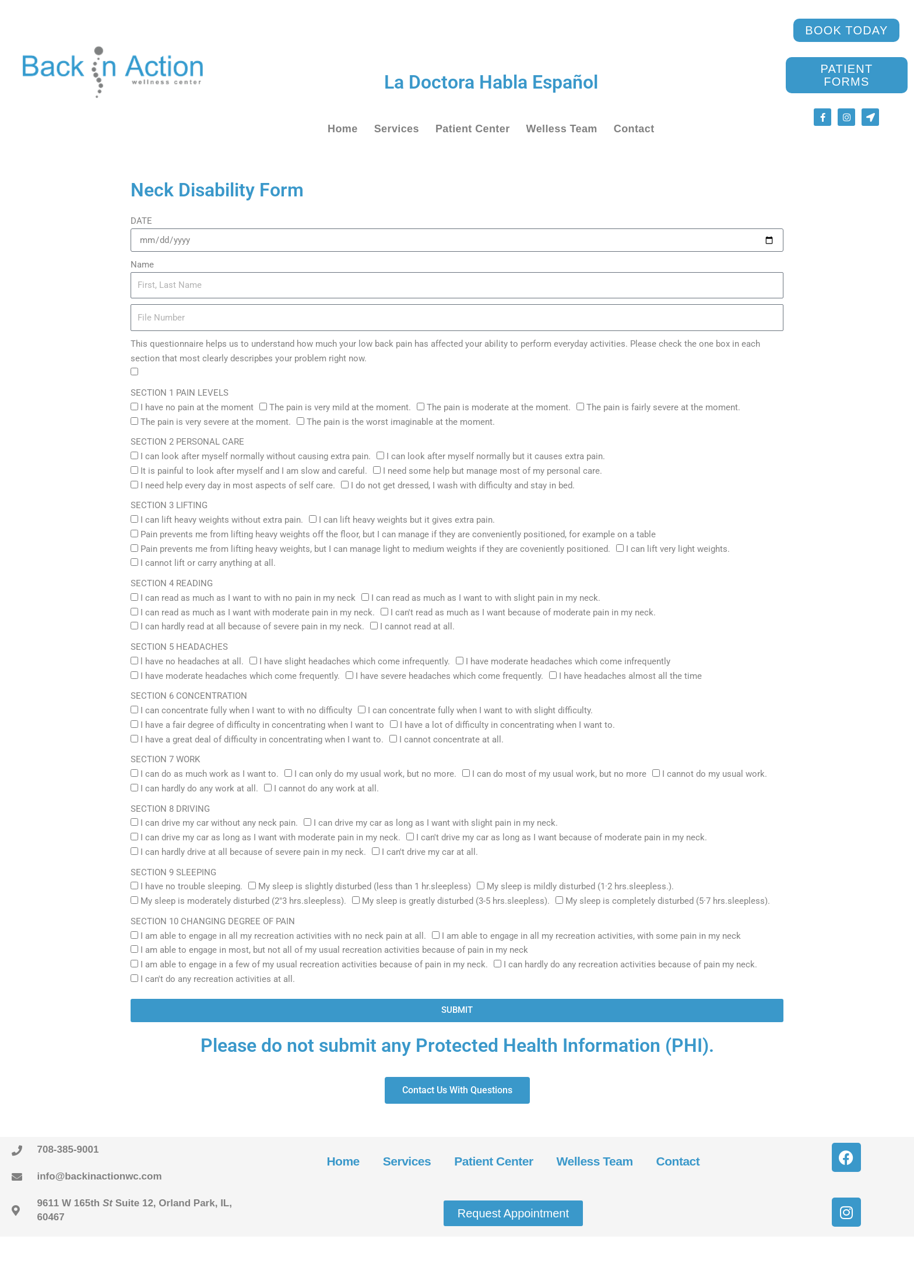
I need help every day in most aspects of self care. (237, 485)
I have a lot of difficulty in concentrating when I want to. (507, 725)
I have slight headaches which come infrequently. (354, 661)
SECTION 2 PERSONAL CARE (187, 441)
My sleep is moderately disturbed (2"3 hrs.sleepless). (243, 901)
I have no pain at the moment (197, 407)
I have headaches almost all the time (630, 676)
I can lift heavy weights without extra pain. (221, 520)
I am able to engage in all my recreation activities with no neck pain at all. (283, 936)
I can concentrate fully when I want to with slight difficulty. (480, 710)
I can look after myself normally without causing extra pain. (255, 456)
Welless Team (561, 129)
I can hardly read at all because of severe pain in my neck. (252, 626)
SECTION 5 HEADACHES (179, 647)
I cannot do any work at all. (326, 788)
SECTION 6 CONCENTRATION (189, 696)
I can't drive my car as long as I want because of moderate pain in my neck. (561, 837)
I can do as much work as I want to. (209, 774)
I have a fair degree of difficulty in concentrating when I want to (262, 725)
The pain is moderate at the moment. (499, 407)
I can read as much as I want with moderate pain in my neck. (257, 612)
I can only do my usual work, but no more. (375, 774)
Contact (634, 129)
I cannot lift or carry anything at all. (208, 563)
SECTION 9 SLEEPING (173, 872)
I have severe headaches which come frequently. (449, 676)
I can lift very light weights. (678, 549)
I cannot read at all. (417, 626)
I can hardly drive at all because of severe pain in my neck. (253, 852)
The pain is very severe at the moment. (215, 422)
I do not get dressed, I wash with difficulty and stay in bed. (463, 485)
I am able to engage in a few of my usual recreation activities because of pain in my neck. (314, 964)
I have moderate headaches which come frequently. (240, 676)
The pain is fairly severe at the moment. (663, 407)
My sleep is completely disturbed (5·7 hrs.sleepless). (667, 901)
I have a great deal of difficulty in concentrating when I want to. (262, 739)
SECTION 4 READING (172, 583)
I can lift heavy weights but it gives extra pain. (407, 520)
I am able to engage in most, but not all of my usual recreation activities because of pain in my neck (334, 950)
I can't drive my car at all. (430, 852)
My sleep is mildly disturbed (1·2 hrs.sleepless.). (580, 886)
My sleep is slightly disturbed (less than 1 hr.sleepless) (364, 886)
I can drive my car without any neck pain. (219, 823)
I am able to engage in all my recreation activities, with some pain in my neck (591, 936)
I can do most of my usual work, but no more (559, 774)
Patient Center (472, 129)
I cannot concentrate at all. (451, 739)
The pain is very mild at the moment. (340, 407)
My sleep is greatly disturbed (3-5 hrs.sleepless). (456, 901)
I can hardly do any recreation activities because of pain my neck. (630, 964)
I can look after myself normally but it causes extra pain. (495, 456)
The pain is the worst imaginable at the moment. (401, 422)
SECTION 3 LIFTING (169, 505)
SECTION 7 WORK (165, 759)
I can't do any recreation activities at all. (217, 979)
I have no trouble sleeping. (191, 886)
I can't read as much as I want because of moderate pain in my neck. (523, 612)
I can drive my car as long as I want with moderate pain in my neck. (270, 837)
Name (142, 264)
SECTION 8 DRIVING (170, 809)
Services (396, 129)
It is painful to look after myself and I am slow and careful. (253, 471)
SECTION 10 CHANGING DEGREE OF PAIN (213, 921)
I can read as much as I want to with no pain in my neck (248, 598)
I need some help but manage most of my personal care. (492, 471)
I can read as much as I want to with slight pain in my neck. (485, 598)
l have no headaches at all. (192, 661)
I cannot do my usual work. (714, 774)
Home (343, 129)
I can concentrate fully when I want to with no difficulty (246, 710)
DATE (141, 221)
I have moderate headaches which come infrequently (568, 661)
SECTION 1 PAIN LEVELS (179, 393)
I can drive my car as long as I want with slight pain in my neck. (436, 823)
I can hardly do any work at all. (199, 788)
